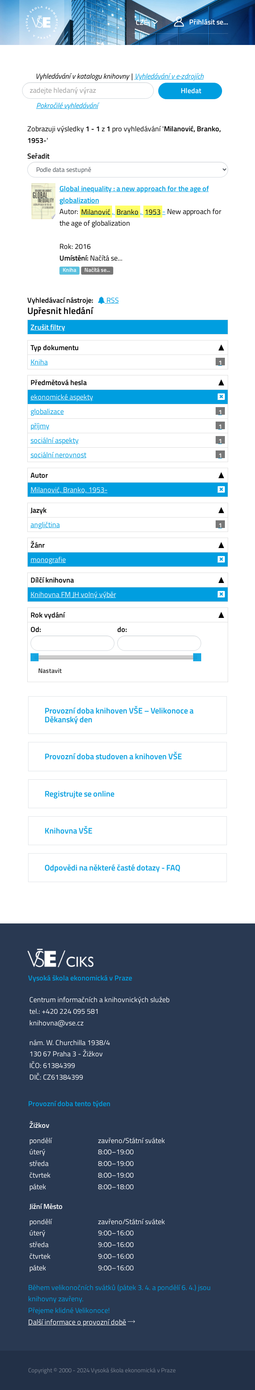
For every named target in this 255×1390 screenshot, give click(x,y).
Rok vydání (48, 614)
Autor (39, 475)
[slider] (35, 657)
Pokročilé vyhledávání (67, 105)
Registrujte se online (79, 793)
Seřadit (38, 156)
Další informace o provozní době (77, 1322)
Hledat (190, 90)
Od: (36, 629)
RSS (108, 300)
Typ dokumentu (55, 347)
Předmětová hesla (59, 382)
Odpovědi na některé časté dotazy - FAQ (112, 867)
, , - (123, 212)
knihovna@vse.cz (56, 1022)
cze (142, 22)
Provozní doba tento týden (69, 1103)
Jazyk (39, 510)
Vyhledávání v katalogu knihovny (82, 76)
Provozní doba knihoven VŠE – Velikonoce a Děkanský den (119, 715)
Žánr (38, 545)
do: (122, 629)
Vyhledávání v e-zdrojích (169, 76)
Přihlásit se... (201, 21)
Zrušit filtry (48, 327)
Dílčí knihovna (52, 580)
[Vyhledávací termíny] (88, 90)
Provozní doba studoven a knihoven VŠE (113, 756)
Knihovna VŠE (68, 830)
